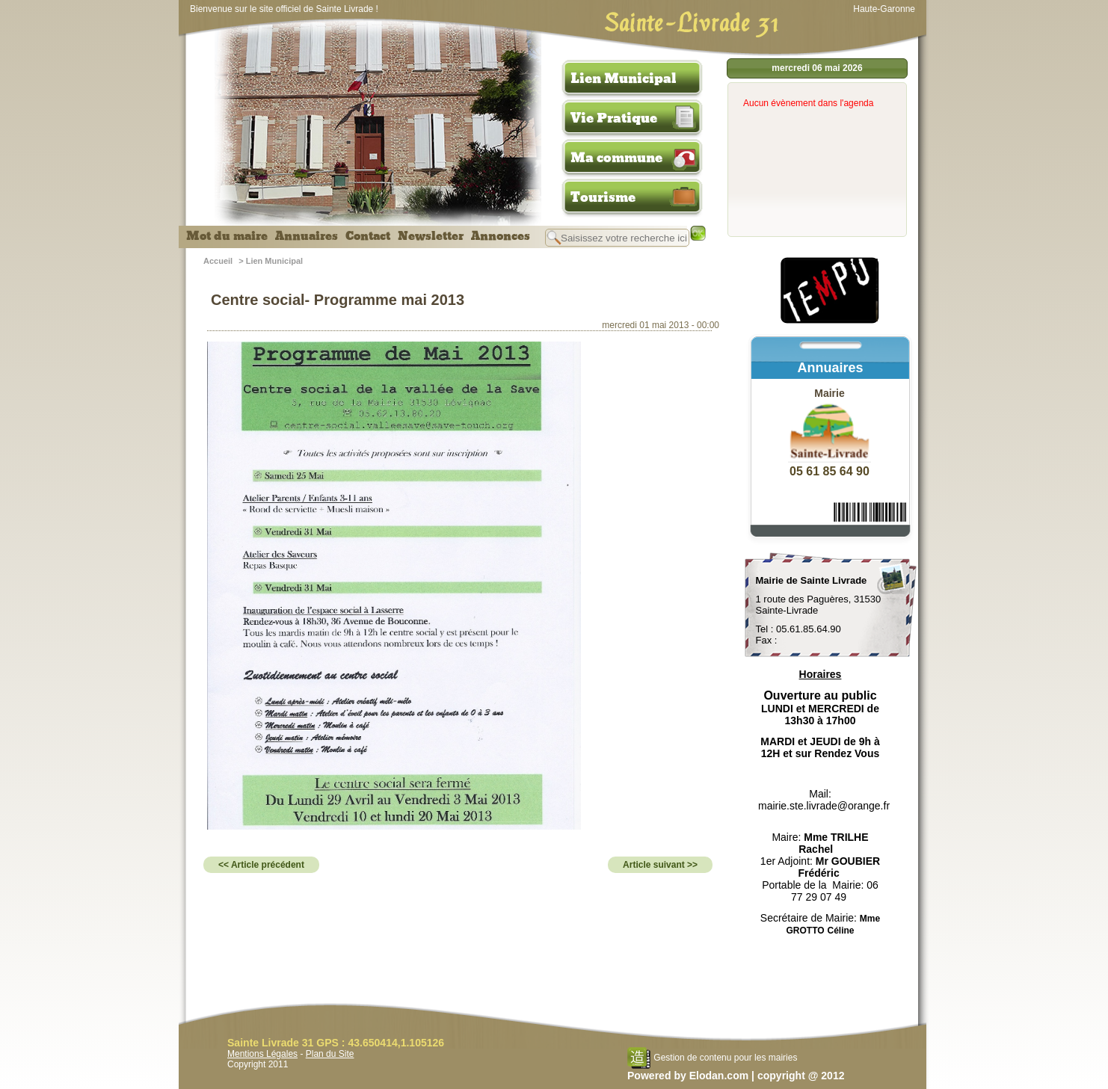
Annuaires (306, 236)
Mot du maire (227, 236)
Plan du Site (330, 1054)
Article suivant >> (660, 865)
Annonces (500, 236)
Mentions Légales (262, 1054)
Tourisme (602, 197)
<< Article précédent (261, 865)
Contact (367, 236)
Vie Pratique (613, 118)
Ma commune (616, 157)
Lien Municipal (623, 78)
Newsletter (431, 236)
